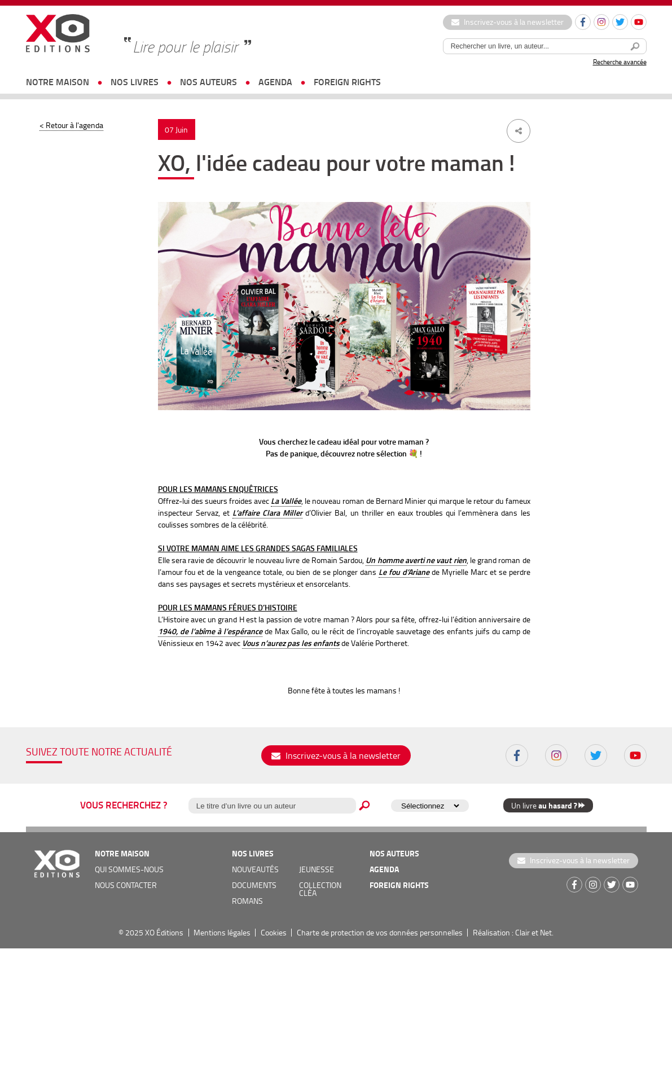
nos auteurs (208, 81)
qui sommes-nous (129, 869)
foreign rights (347, 81)
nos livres (135, 81)
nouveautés (255, 869)
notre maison (57, 81)
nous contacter (126, 885)
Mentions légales (222, 932)
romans (247, 900)
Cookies (274, 932)
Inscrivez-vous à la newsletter (507, 21)
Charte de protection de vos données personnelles (380, 932)
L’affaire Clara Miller (267, 512)
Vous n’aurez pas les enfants (291, 643)
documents (254, 885)
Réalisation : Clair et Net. (513, 932)
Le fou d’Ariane (404, 571)
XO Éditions (164, 932)
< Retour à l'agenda (71, 125)
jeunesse (316, 869)
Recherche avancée (620, 62)
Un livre (548, 805)
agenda (275, 81)
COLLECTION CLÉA (320, 889)
